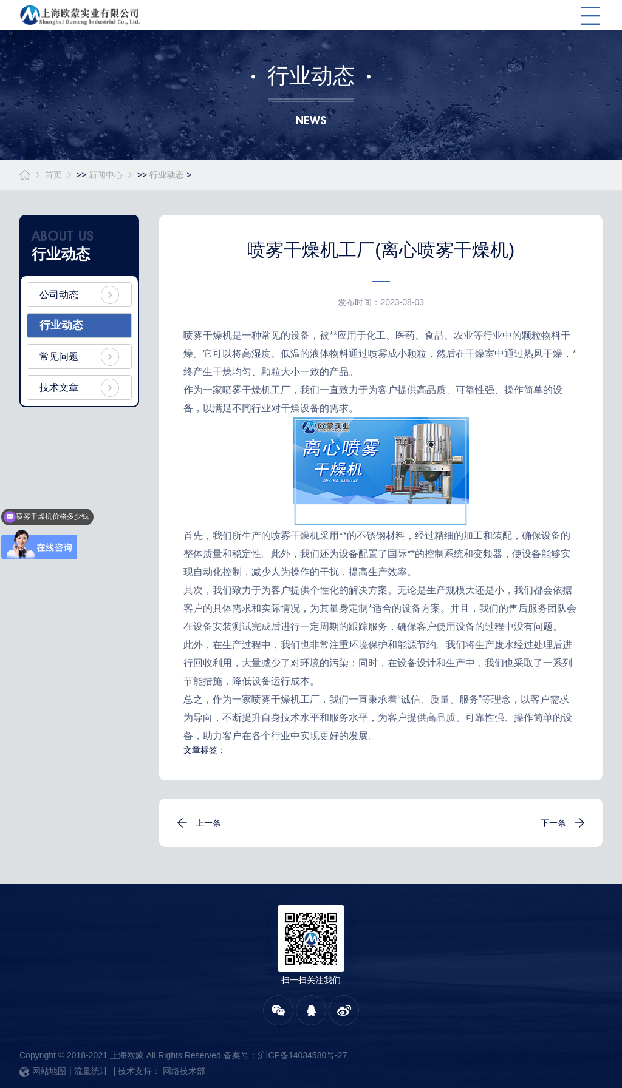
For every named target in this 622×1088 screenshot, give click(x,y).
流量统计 (91, 1071)
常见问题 (58, 356)
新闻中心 (106, 175)
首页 (53, 175)
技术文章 (58, 387)
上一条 (208, 823)
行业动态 (166, 175)
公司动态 (58, 294)
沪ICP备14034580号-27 (302, 1055)
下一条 (553, 823)
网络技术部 (184, 1071)
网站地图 (42, 1071)
